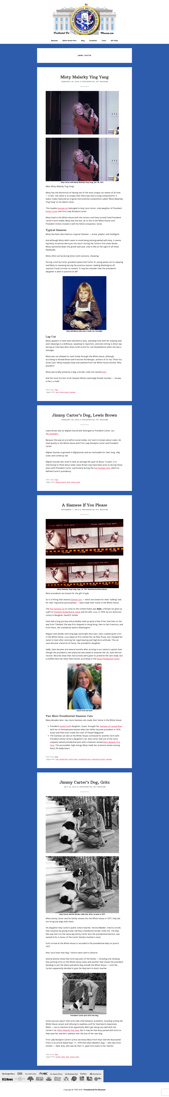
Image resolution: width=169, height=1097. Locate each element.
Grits (104, 372)
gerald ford (63, 759)
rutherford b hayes (98, 759)
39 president (52, 433)
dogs (68, 482)
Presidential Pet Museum (84, 19)
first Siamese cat (57, 608)
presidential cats (84, 759)
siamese (72, 392)
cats (57, 392)
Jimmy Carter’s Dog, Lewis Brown (84, 415)
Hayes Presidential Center (109, 658)
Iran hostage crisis (102, 468)
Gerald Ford (64, 726)
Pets (56, 390)
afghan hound (61, 482)
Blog (56, 757)
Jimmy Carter (52, 211)
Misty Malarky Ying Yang (84, 77)
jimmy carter (64, 392)
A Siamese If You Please (84, 505)
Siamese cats (76, 599)
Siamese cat (63, 208)
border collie (60, 1057)
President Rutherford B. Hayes (68, 612)
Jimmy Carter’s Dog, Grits (84, 782)
